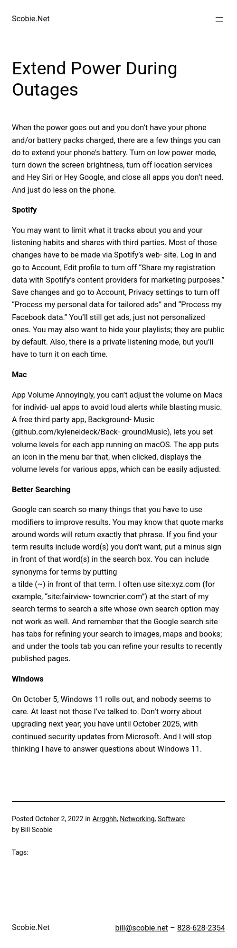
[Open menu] (219, 19)
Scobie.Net (31, 18)
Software (171, 819)
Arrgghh (105, 819)
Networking (137, 819)
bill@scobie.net (141, 927)
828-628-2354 (201, 927)
